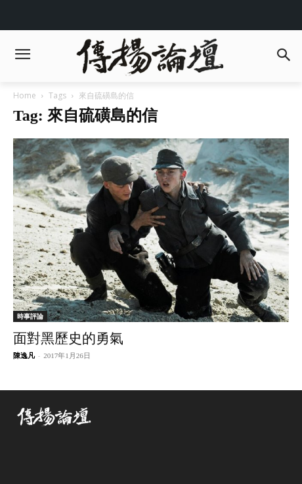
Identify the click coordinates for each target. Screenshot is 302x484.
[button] (283, 56)
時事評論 (30, 316)
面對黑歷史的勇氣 (68, 338)
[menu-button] (22, 55)
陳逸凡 (24, 355)
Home (24, 95)
